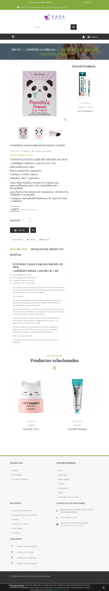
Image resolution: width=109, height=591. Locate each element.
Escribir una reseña (42, 151)
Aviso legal (63, 475)
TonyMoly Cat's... (31, 429)
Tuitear (32, 239)
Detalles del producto (47, 249)
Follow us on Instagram (24, 563)
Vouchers (16, 533)
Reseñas (15, 254)
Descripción (18, 249)
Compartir (18, 239)
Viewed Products (83, 66)
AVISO (60, 492)
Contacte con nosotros (68, 497)
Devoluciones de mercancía (24, 515)
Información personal (21, 510)
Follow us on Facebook (23, 546)
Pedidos (15, 519)
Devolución (63, 488)
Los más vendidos (20, 479)
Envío (60, 470)
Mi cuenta (15, 503)
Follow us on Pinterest (23, 557)
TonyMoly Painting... (77, 429)
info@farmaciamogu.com (56, 7)
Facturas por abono (21, 524)
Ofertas (15, 470)
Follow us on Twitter (22, 552)
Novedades (17, 475)
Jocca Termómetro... (85, 111)
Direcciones (17, 528)
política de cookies (61, 590)
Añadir (19, 230)
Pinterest (45, 239)
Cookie (61, 484)
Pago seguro (64, 479)
